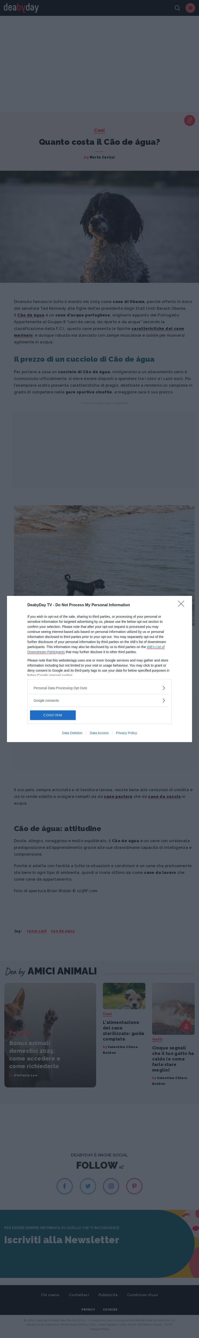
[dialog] (99, 669)
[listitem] (99, 687)
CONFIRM (52, 715)
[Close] (182, 605)
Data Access (99, 733)
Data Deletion (72, 733)
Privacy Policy (126, 733)
